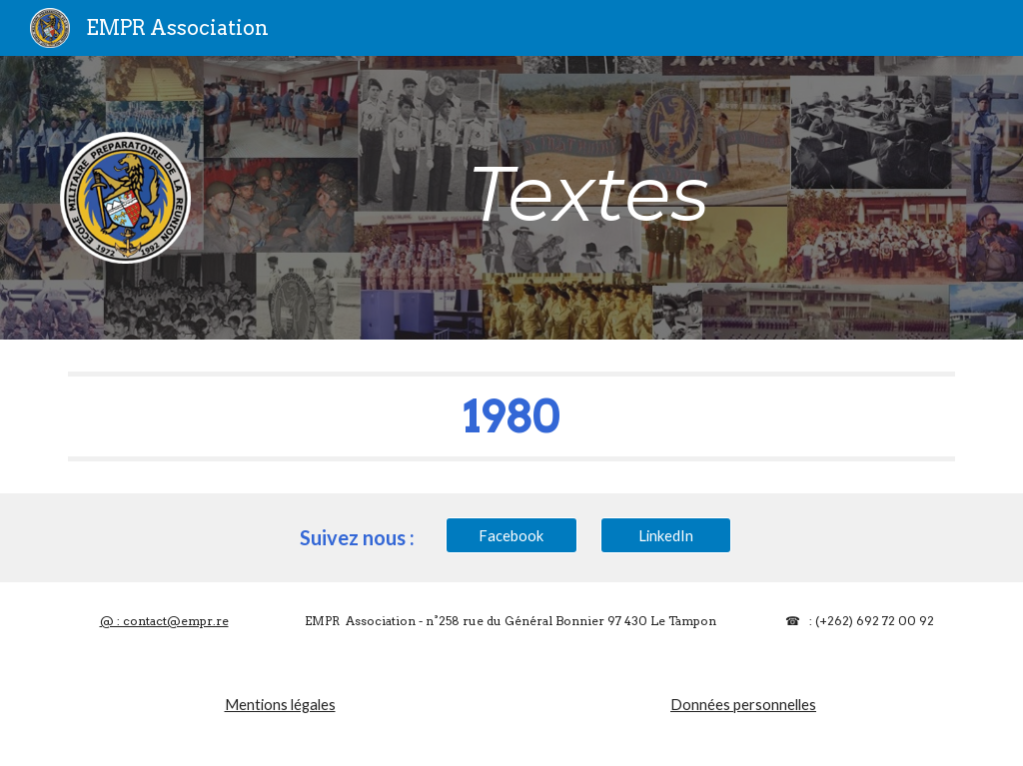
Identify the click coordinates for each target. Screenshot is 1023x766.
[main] (588, 194)
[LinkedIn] (665, 535)
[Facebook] (511, 535)
